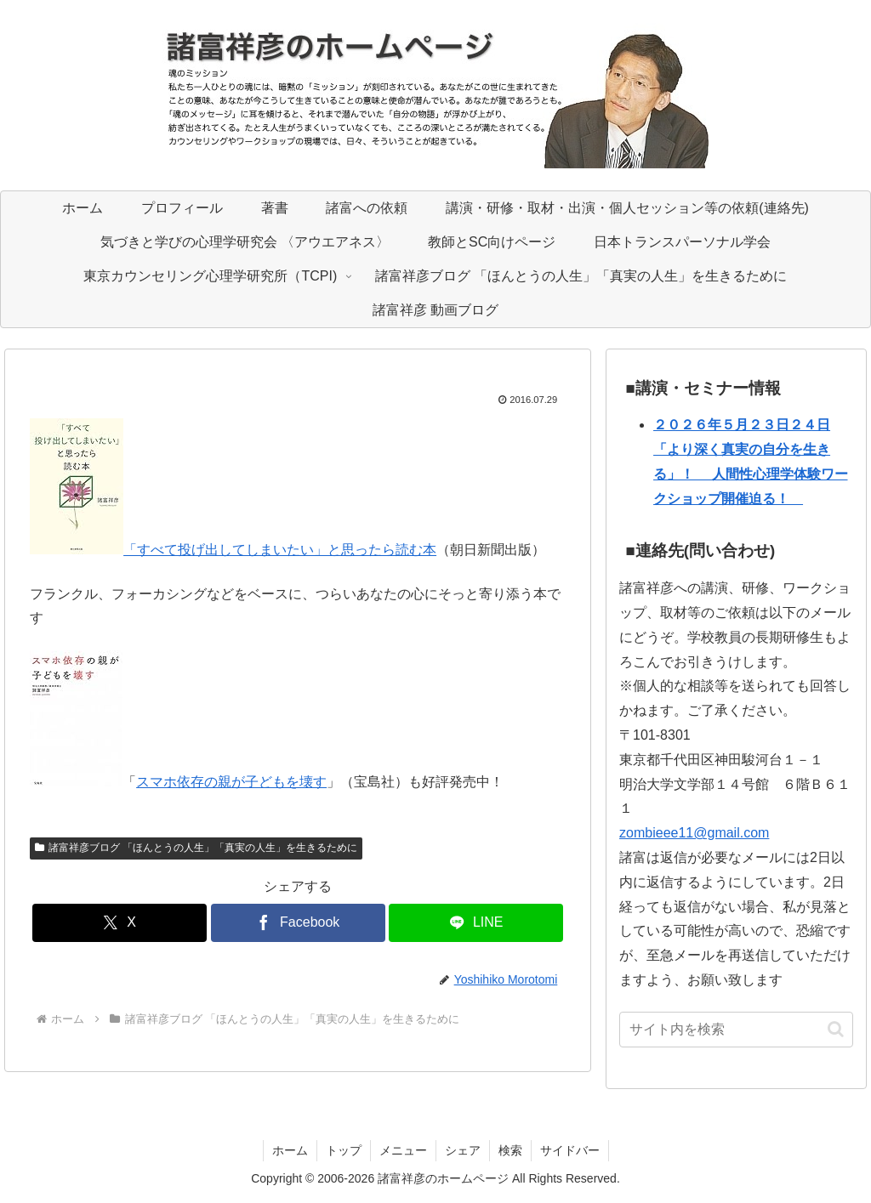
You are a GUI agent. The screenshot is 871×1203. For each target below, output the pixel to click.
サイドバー (570, 1150)
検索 (510, 1150)
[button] (836, 1029)
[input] (735, 1029)
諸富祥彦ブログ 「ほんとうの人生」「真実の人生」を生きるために (196, 848)
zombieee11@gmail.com (694, 833)
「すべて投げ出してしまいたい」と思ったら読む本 (279, 549)
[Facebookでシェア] (298, 923)
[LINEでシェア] (476, 923)
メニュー (403, 1150)
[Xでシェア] (119, 923)
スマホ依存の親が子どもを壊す (231, 782)
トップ (343, 1150)
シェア (463, 1150)
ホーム (290, 1150)
